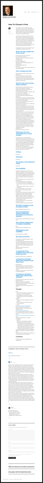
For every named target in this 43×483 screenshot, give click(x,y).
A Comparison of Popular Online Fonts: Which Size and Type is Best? (24, 260)
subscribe (10, 455)
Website (9, 450)
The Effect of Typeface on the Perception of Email (24, 206)
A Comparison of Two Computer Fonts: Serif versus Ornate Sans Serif (24, 252)
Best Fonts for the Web (22, 236)
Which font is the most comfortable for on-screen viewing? (24, 133)
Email (9, 446)
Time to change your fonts (24, 71)
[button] (40, 12)
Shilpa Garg (10, 352)
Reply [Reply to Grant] (9, 417)
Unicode (12, 33)
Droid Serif (19, 157)
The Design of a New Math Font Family (25, 162)
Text (10, 33)
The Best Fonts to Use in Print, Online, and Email (25, 83)
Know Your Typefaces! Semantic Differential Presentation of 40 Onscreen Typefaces (24, 214)
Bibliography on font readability (22, 230)
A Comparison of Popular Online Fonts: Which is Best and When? (24, 275)
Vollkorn (18, 152)
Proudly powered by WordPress (18, 479)
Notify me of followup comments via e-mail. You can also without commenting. (19, 455)
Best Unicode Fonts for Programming (24, 305)
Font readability (20, 168)
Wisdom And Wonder (9, 17)
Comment (10, 429)
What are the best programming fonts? (22, 310)
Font (9, 33)
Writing (9, 32)
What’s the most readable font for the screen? (25, 52)
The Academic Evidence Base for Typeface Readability (24, 223)
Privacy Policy (11, 479)
